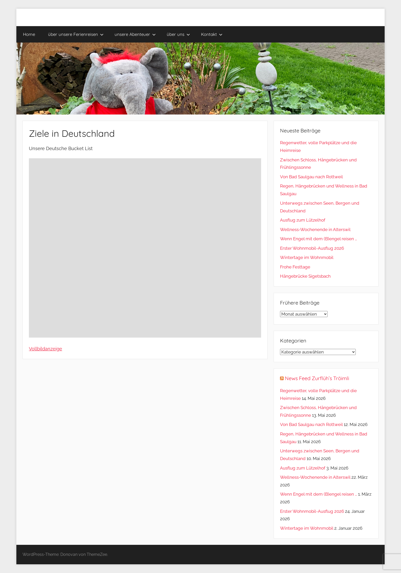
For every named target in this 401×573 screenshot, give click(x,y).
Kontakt (211, 34)
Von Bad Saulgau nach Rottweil (311, 176)
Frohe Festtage (295, 266)
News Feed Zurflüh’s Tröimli (317, 378)
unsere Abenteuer (135, 34)
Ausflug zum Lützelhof (302, 220)
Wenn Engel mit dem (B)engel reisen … (318, 238)
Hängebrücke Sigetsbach (305, 276)
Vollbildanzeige (45, 348)
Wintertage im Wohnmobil (306, 257)
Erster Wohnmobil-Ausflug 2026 (312, 248)
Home (29, 34)
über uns (178, 34)
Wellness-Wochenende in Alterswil (315, 229)
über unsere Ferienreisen (76, 34)
